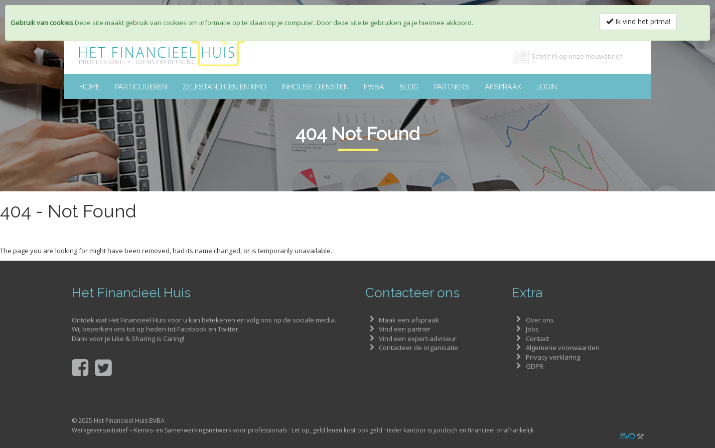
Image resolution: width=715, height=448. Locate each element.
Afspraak (503, 86)
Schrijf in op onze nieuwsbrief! (577, 56)
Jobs (532, 328)
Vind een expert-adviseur (418, 338)
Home (89, 86)
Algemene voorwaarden (563, 347)
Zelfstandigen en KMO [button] (224, 86)
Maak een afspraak (409, 319)
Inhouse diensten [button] (315, 86)
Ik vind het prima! (638, 21)
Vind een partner (405, 328)
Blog (408, 86)
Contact (537, 338)
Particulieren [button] (141, 86)
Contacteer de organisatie (418, 347)
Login (546, 86)
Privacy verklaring (553, 357)
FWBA (374, 86)
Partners (452, 86)
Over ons (540, 319)
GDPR (534, 366)
